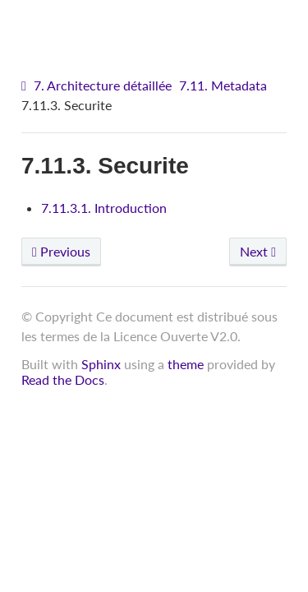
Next (258, 251)
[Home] (25, 86)
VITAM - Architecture (158, 25)
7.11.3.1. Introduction (104, 207)
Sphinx (101, 364)
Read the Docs (62, 379)
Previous (61, 251)
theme (186, 364)
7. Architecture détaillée (103, 85)
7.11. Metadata (223, 85)
